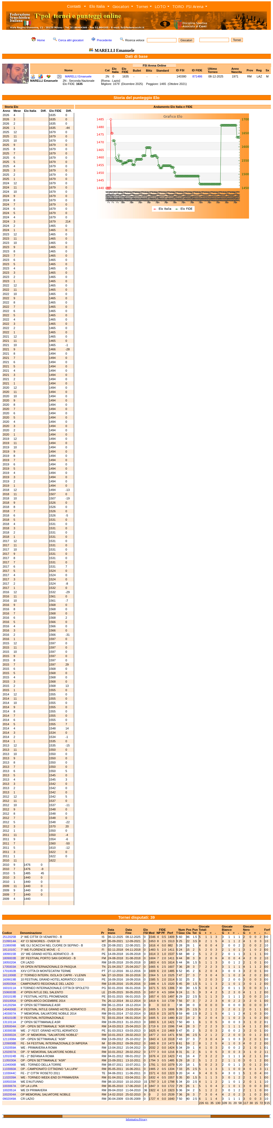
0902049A (9, 1098)
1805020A (9, 962)
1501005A (9, 1000)
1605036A (9, 983)
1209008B (9, 1043)
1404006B (9, 1009)
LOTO (160, 6)
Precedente (104, 40)
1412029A (9, 1005)
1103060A (9, 1068)
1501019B (9, 996)
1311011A (9, 1022)
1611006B (9, 975)
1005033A (9, 1081)
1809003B (9, 958)
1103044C (9, 1073)
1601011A (9, 988)
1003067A (9, 1086)
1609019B (9, 979)
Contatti (74, 6)
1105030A (9, 1060)
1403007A (9, 1013)
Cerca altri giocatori (71, 40)
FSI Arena (194, 6)
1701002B (9, 971)
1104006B (9, 1064)
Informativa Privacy (136, 1119)
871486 (197, 76)
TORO (178, 6)
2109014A (9, 941)
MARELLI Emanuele (78, 76)
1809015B (9, 953)
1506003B (9, 992)
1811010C (9, 949)
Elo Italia (97, 6)
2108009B (9, 945)
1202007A (9, 1051)
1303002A (9, 1034)
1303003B (9, 1030)
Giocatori (121, 6)
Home (41, 40)
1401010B (9, 1017)
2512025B (9, 936)
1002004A (9, 1094)
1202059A (9, 1047)
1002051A (9, 1090)
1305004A (9, 1026)
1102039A (9, 1077)
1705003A (9, 966)
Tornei (142, 6)
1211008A (9, 1039)
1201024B (9, 1056)
